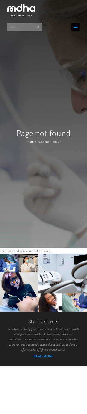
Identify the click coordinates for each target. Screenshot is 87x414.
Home (30, 142)
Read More (43, 356)
